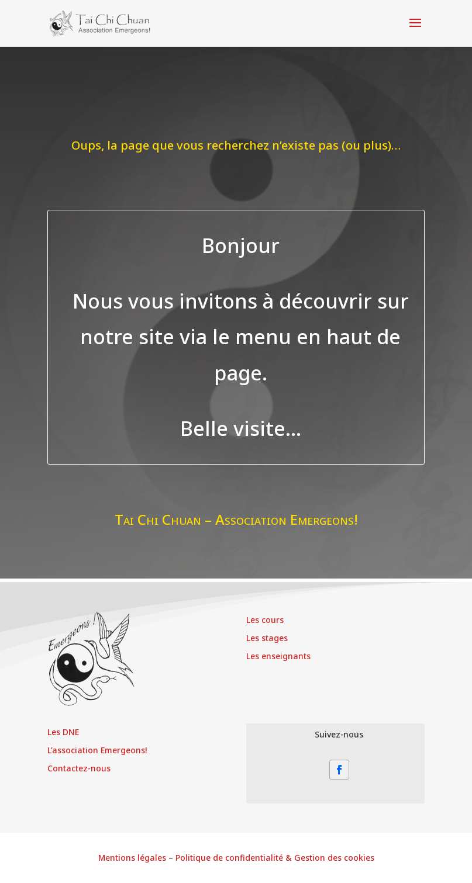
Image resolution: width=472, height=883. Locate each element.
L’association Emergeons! (97, 750)
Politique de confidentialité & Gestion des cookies (274, 857)
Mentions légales (132, 857)
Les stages (267, 637)
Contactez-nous (79, 768)
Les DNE (63, 731)
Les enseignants (278, 656)
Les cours (265, 619)
